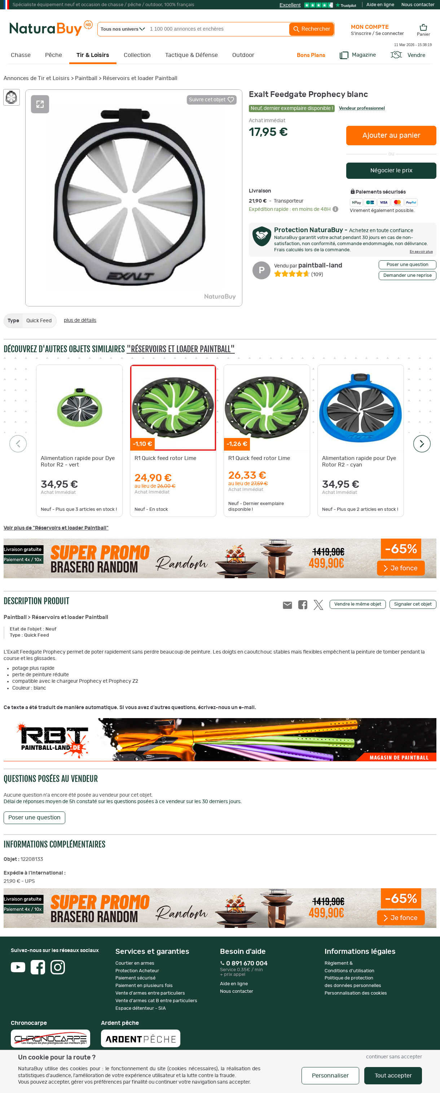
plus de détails (80, 320)
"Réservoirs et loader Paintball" (181, 349)
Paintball (86, 78)
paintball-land (308, 265)
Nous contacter (418, 5)
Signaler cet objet (413, 604)
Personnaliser (330, 1076)
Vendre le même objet (357, 604)
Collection (137, 55)
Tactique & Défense (191, 55)
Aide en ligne (380, 5)
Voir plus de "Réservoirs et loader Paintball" (56, 528)
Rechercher (311, 29)
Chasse (21, 55)
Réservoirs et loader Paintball (140, 78)
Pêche (53, 55)
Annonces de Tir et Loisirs (37, 78)
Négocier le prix (391, 170)
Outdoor (243, 55)
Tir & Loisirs (92, 55)
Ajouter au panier (391, 135)
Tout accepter (393, 1076)
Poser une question (407, 264)
